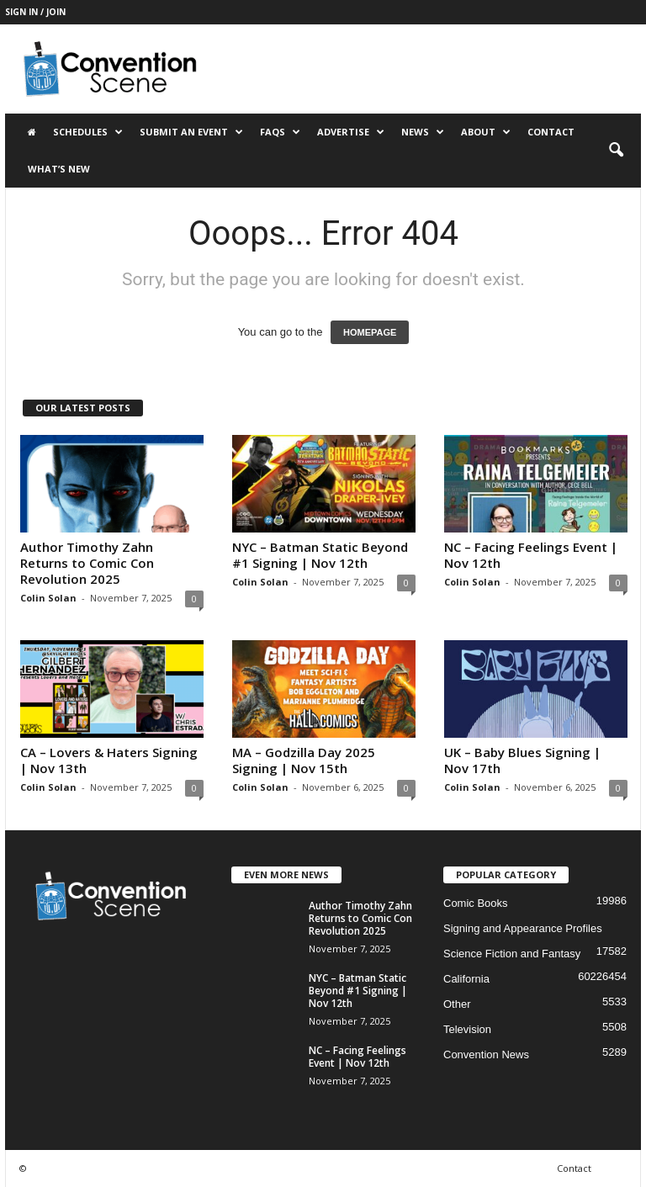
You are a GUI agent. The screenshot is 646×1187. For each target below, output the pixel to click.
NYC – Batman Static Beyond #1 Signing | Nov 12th (320, 554)
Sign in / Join (35, 12)
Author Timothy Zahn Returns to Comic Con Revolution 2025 (87, 562)
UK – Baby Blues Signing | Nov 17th (522, 760)
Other (457, 1004)
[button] (615, 150)
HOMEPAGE (369, 332)
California (466, 978)
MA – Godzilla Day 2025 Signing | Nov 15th (303, 760)
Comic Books (475, 903)
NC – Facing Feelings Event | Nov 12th (530, 554)
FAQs (280, 132)
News (422, 132)
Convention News (486, 1054)
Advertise (350, 132)
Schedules (88, 132)
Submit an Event (191, 132)
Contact (551, 131)
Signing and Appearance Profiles (522, 928)
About (486, 132)
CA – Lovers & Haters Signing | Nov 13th (109, 760)
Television (467, 1029)
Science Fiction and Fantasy (511, 953)
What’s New (59, 168)
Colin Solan (48, 597)
